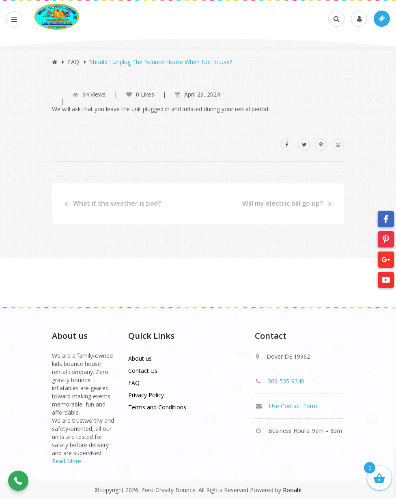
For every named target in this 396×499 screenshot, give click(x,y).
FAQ (73, 62)
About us (140, 358)
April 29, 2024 (202, 94)
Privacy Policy (146, 395)
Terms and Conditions (157, 407)
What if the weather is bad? (117, 203)
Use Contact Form (293, 406)
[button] (18, 481)
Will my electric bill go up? (282, 203)
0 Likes (140, 94)
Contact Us (142, 370)
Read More (66, 461)
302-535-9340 (286, 381)
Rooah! (292, 490)
